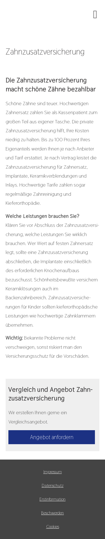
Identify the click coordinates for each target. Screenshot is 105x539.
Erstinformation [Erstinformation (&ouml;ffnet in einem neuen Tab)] (52, 499)
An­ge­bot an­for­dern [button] (51, 437)
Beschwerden (52, 513)
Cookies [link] (52, 526)
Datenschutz (53, 485)
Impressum (52, 472)
